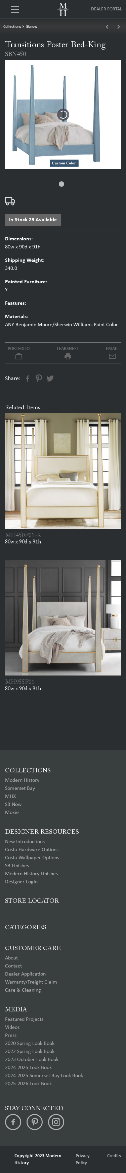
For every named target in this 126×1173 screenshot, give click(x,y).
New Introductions (25, 841)
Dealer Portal (106, 9)
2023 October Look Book (31, 1059)
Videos (12, 1027)
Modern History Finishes (31, 874)
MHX (10, 796)
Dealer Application (25, 974)
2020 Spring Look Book (29, 1043)
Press (10, 1035)
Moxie (12, 812)
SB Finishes (17, 866)
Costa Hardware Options (31, 850)
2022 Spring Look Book (29, 1051)
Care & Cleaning (23, 990)
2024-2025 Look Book (28, 1067)
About (11, 958)
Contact (13, 966)
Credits (114, 1156)
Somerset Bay (20, 788)
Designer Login (21, 882)
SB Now (13, 804)
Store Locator (32, 901)
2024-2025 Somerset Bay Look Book (44, 1075)
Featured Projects (24, 1019)
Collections (12, 27)
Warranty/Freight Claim (31, 982)
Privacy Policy (83, 1160)
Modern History (22, 780)
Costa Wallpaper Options (32, 858)
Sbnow (31, 27)
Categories (25, 928)
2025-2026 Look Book (28, 1084)
